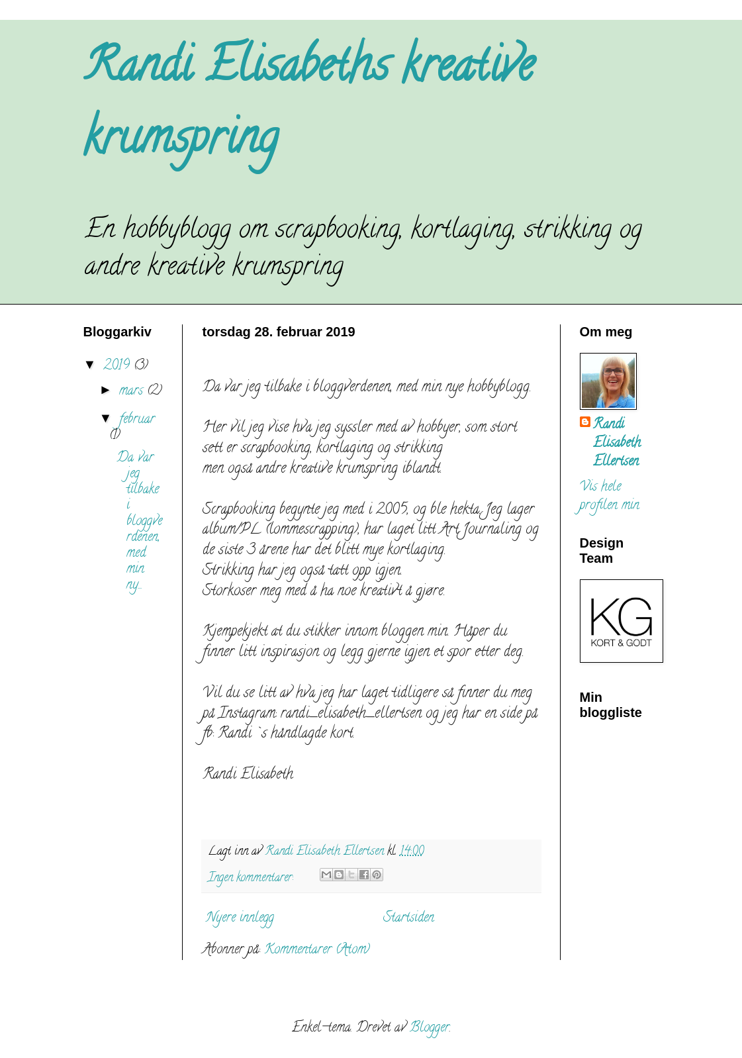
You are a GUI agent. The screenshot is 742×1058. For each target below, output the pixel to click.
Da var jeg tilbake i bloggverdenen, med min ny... (139, 522)
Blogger (429, 1028)
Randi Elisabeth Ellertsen (617, 444)
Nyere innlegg (240, 918)
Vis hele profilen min (609, 496)
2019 (118, 366)
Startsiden (408, 918)
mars (133, 391)
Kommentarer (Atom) (317, 950)
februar (137, 420)
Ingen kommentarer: (252, 878)
